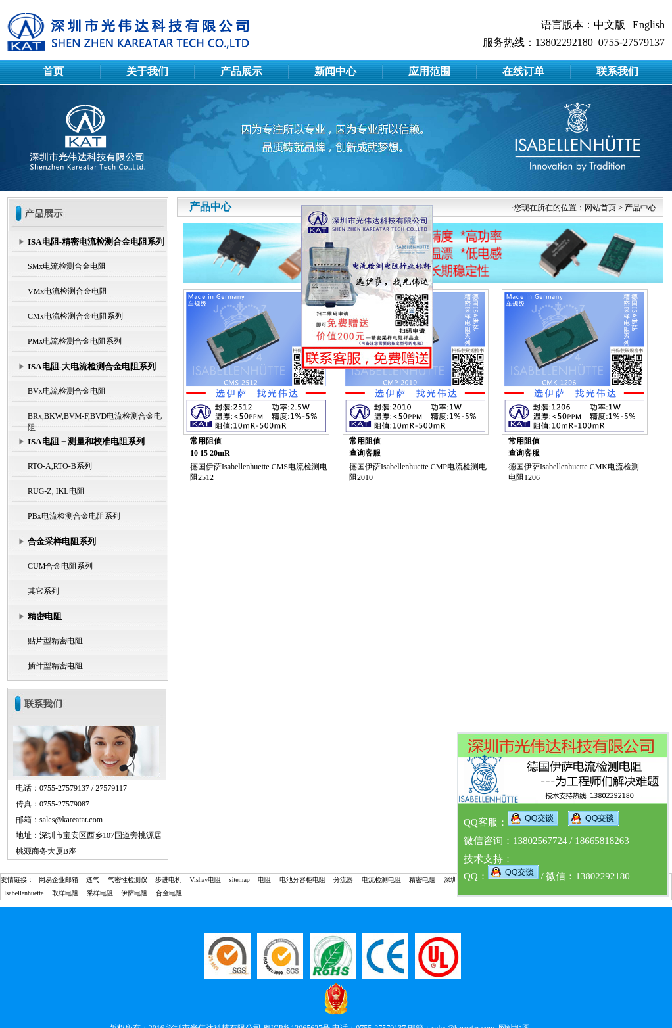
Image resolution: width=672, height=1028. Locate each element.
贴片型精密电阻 (55, 640)
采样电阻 (100, 893)
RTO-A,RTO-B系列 (60, 466)
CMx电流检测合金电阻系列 (75, 316)
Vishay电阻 (206, 879)
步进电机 (168, 879)
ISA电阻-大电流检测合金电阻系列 (92, 366)
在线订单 (523, 71)
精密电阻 (45, 616)
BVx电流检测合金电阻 (67, 391)
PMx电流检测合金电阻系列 (75, 341)
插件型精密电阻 (55, 665)
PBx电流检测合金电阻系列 (74, 516)
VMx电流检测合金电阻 (67, 291)
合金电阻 (169, 893)
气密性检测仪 (127, 879)
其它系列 (43, 591)
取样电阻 (65, 893)
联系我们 (617, 71)
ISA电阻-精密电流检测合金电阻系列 (96, 241)
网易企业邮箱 (58, 879)
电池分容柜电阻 (302, 879)
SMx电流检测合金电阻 (67, 266)
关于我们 (147, 71)
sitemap (239, 879)
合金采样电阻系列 (62, 541)
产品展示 (241, 71)
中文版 (609, 24)
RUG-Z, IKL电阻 (56, 491)
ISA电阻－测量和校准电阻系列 (86, 441)
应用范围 (429, 71)
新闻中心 (335, 71)
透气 (92, 879)
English (649, 24)
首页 (53, 71)
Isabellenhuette (24, 893)
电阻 (264, 879)
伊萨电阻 (134, 893)
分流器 (343, 879)
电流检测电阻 (381, 879)
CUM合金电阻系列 (60, 566)
